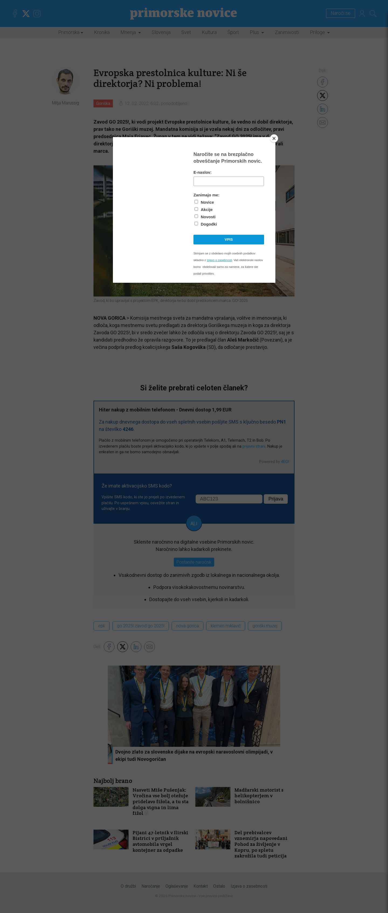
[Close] (274, 138)
